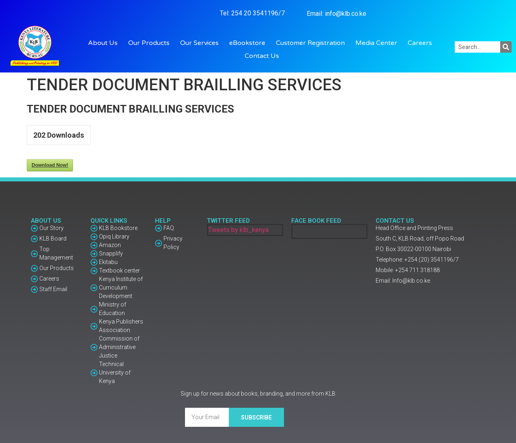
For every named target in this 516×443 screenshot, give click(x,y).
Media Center (378, 43)
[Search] (506, 47)
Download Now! (50, 165)
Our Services (201, 43)
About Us (105, 43)
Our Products (151, 43)
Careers (420, 43)
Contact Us (262, 56)
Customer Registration (312, 43)
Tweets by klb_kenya (238, 230)
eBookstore (249, 43)
